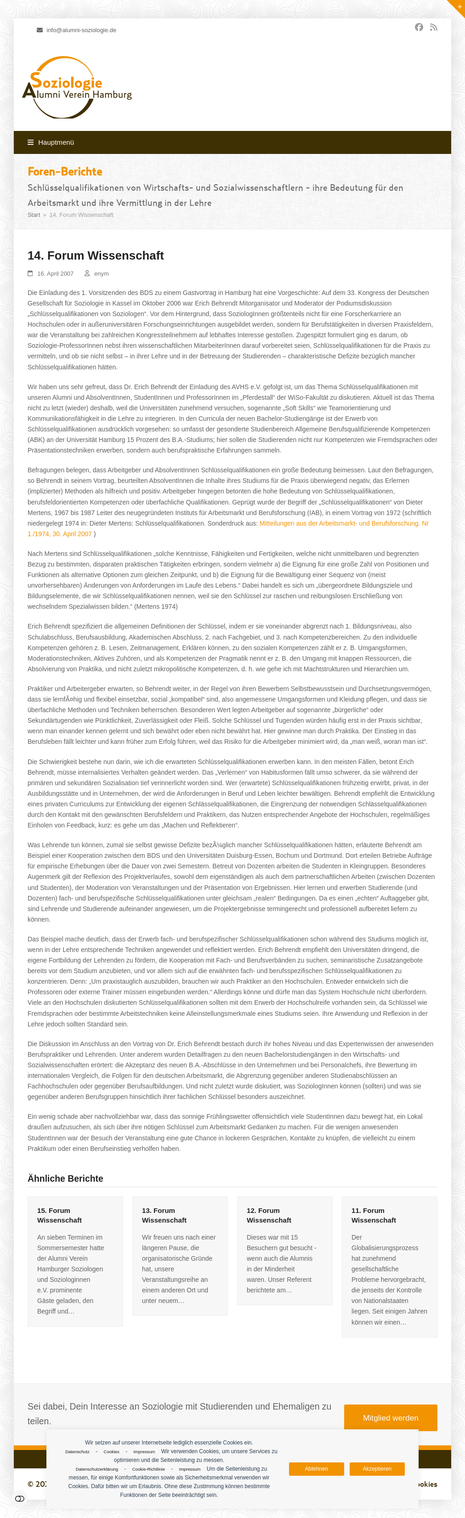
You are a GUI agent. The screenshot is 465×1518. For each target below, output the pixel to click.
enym (101, 273)
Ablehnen (316, 1469)
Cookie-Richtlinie (148, 1469)
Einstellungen (19, 1498)
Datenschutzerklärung (97, 1469)
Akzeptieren (377, 1469)
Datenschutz (77, 1451)
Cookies (111, 1451)
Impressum (144, 1451)
